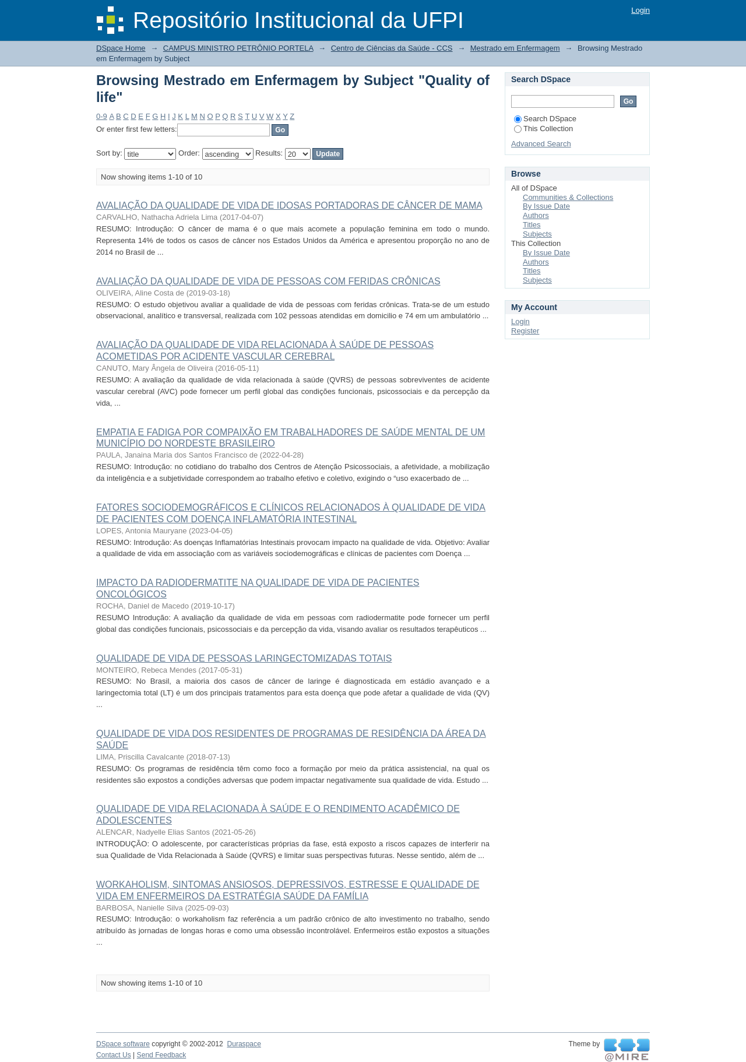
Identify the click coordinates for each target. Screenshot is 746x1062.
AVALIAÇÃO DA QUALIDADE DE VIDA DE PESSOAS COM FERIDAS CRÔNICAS (268, 281)
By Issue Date (546, 206)
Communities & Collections (568, 197)
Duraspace (244, 1044)
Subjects (537, 234)
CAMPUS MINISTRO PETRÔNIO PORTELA (238, 48)
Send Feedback (161, 1055)
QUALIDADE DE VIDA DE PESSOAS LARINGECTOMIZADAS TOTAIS (244, 658)
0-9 (101, 116)
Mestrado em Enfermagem (515, 48)
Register (525, 330)
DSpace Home (121, 48)
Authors (536, 215)
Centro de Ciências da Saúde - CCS (392, 48)
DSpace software (123, 1044)
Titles (532, 224)
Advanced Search (541, 143)
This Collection (543, 128)
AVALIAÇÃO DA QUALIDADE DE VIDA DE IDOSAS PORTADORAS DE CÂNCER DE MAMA (289, 205)
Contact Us (113, 1055)
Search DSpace (545, 118)
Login (640, 10)
